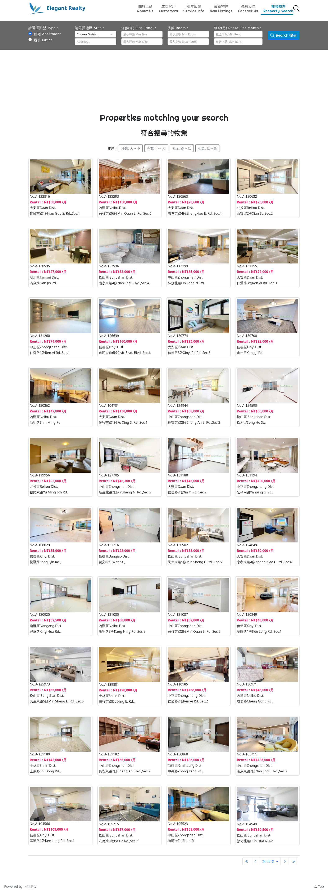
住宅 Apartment (44, 34)
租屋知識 (193, 8)
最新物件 (221, 8)
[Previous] (246, 861)
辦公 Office (40, 40)
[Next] (285, 861)
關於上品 (145, 8)
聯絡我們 (248, 8)
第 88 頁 (268, 861)
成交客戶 (168, 8)
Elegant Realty (56, 8)
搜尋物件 (278, 8)
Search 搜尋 (283, 35)
